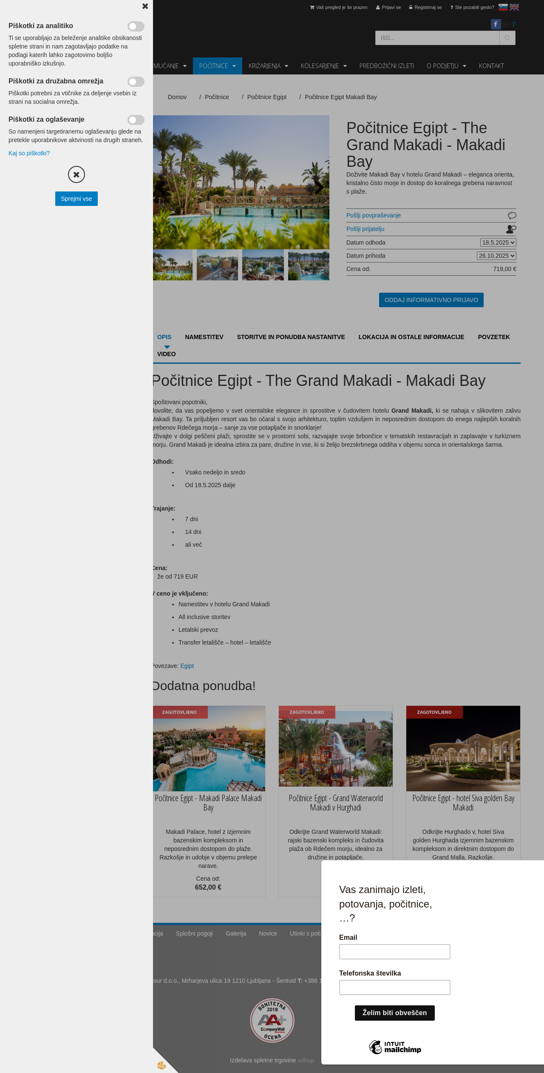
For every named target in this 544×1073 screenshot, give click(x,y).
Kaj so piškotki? (29, 153)
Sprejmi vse (76, 198)
